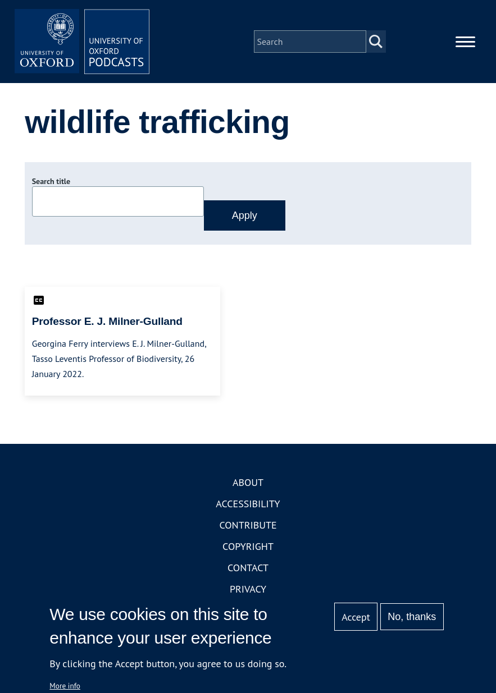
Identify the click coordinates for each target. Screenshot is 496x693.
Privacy (248, 588)
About (248, 482)
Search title (51, 181)
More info (64, 686)
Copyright (248, 546)
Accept (356, 617)
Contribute (247, 524)
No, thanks (412, 616)
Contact (248, 567)
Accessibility (248, 503)
